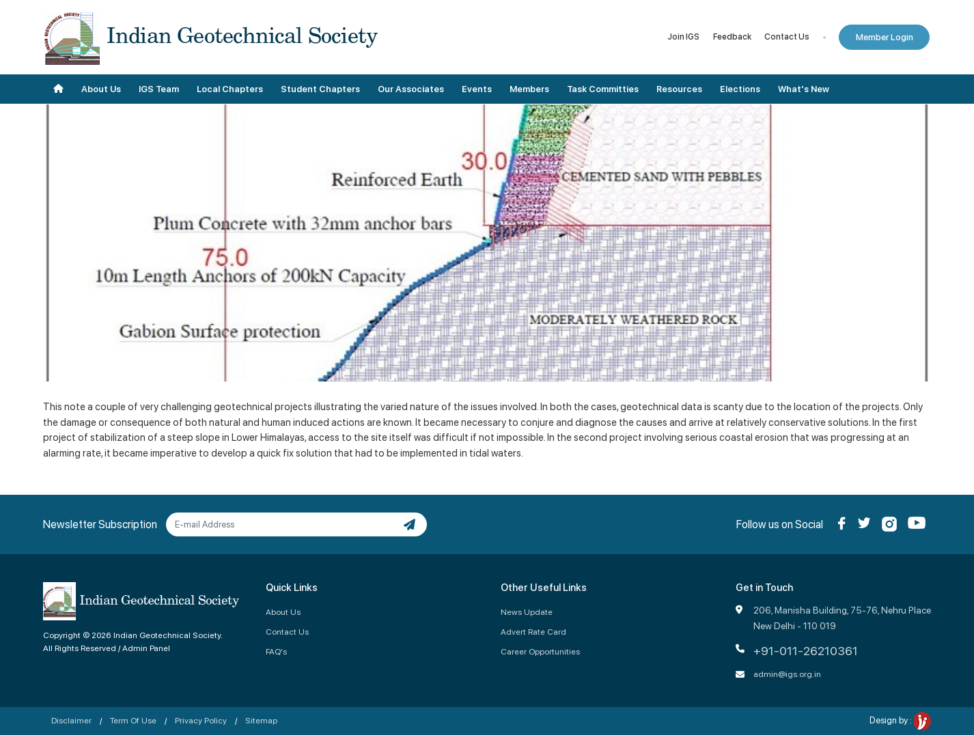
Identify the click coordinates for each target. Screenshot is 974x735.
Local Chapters (230, 89)
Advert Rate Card (533, 631)
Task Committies (603, 89)
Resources (679, 89)
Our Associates (411, 89)
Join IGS (683, 37)
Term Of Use (133, 720)
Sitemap (261, 720)
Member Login (884, 37)
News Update (527, 612)
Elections (740, 89)
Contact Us (786, 37)
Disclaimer (71, 720)
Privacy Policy (201, 720)
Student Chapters (320, 89)
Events (477, 89)
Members (529, 89)
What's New (803, 89)
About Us (101, 89)
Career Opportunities (540, 651)
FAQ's (276, 651)
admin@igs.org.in (787, 674)
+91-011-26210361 (805, 651)
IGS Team (159, 89)
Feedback (732, 37)
